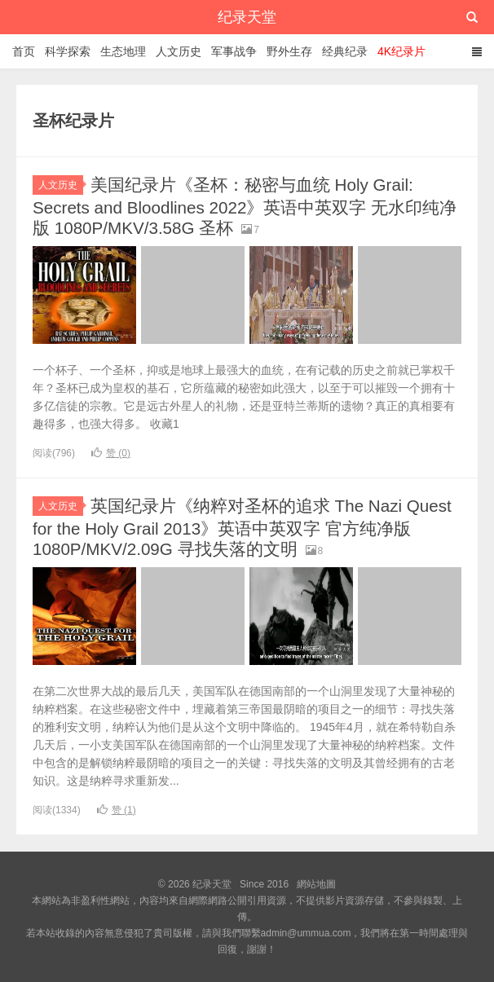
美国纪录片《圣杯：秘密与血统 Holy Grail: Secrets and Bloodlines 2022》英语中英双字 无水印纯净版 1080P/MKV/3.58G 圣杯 (239, 206)
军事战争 (234, 51)
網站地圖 (316, 884)
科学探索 (67, 51)
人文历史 (178, 51)
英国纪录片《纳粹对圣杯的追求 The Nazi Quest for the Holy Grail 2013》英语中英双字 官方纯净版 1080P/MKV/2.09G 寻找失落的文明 (241, 527)
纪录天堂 (247, 17)
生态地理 (123, 51)
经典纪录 (345, 51)
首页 (23, 51)
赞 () (110, 453)
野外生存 (289, 51)
